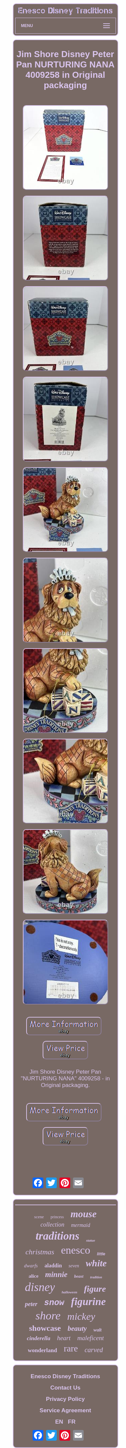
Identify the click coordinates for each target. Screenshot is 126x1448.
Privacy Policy (65, 1399)
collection (53, 1224)
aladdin (53, 1265)
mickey (81, 1316)
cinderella (38, 1338)
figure (95, 1289)
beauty (77, 1328)
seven (74, 1265)
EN (59, 1422)
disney (40, 1287)
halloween (69, 1292)
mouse (83, 1214)
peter (31, 1304)
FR (72, 1422)
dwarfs (31, 1265)
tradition (96, 1277)
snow (54, 1303)
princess (57, 1217)
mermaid (80, 1225)
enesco (75, 1250)
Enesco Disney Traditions (65, 1376)
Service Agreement (65, 1410)
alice (33, 1276)
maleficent (90, 1337)
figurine (88, 1301)
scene (39, 1216)
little (101, 1254)
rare (71, 1348)
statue (90, 1240)
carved (94, 1349)
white (96, 1263)
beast (78, 1276)
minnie (56, 1274)
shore (48, 1315)
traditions (57, 1236)
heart (64, 1337)
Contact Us (65, 1388)
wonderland (42, 1350)
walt (97, 1329)
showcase (45, 1328)
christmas (40, 1252)
